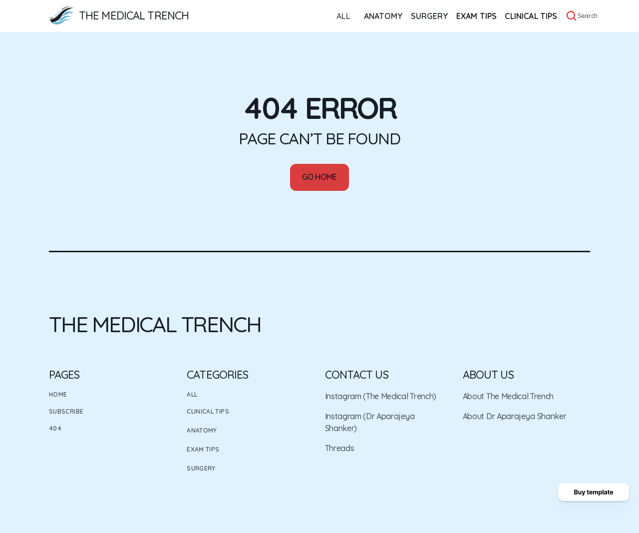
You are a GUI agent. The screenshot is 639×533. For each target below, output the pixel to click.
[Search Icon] (572, 16)
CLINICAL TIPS (531, 16)
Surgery (201, 468)
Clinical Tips (208, 411)
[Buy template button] (593, 492)
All (192, 394)
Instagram (343, 396)
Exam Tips (203, 449)
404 (55, 428)
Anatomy (202, 430)
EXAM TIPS (476, 16)
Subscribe (66, 411)
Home (58, 394)
